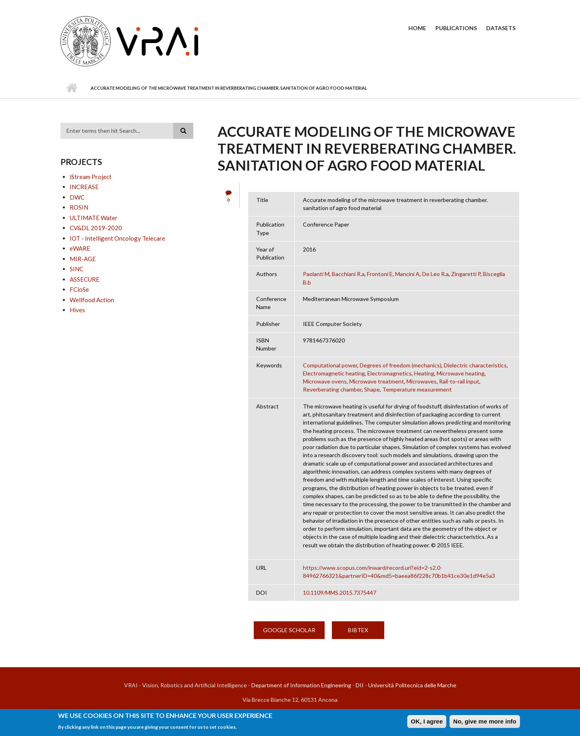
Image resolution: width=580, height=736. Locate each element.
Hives (77, 309)
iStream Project (91, 176)
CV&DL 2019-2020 (96, 227)
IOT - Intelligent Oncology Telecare (117, 238)
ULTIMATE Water (94, 217)
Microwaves (421, 381)
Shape (372, 389)
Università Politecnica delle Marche (412, 685)
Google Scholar (289, 630)
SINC (76, 268)
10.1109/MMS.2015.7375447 (339, 592)
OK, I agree (427, 723)
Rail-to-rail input (459, 381)
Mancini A (407, 273)
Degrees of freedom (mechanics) (400, 365)
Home (417, 28)
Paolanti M (316, 273)
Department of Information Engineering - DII (307, 685)
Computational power (330, 365)
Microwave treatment (376, 381)
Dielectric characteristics (475, 365)
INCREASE (84, 186)
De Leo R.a (435, 273)
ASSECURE (84, 279)
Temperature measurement (417, 389)
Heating (424, 373)
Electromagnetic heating (334, 373)
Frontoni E (380, 273)
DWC (77, 197)
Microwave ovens (325, 381)
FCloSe (79, 289)
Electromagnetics (389, 373)
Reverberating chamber (332, 389)
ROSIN (79, 207)
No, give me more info (484, 723)
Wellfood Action (92, 299)
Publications (456, 28)
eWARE (80, 248)
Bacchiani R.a (348, 273)
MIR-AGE (83, 258)
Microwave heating (461, 373)
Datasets (501, 28)
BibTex (358, 630)
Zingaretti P (466, 273)
